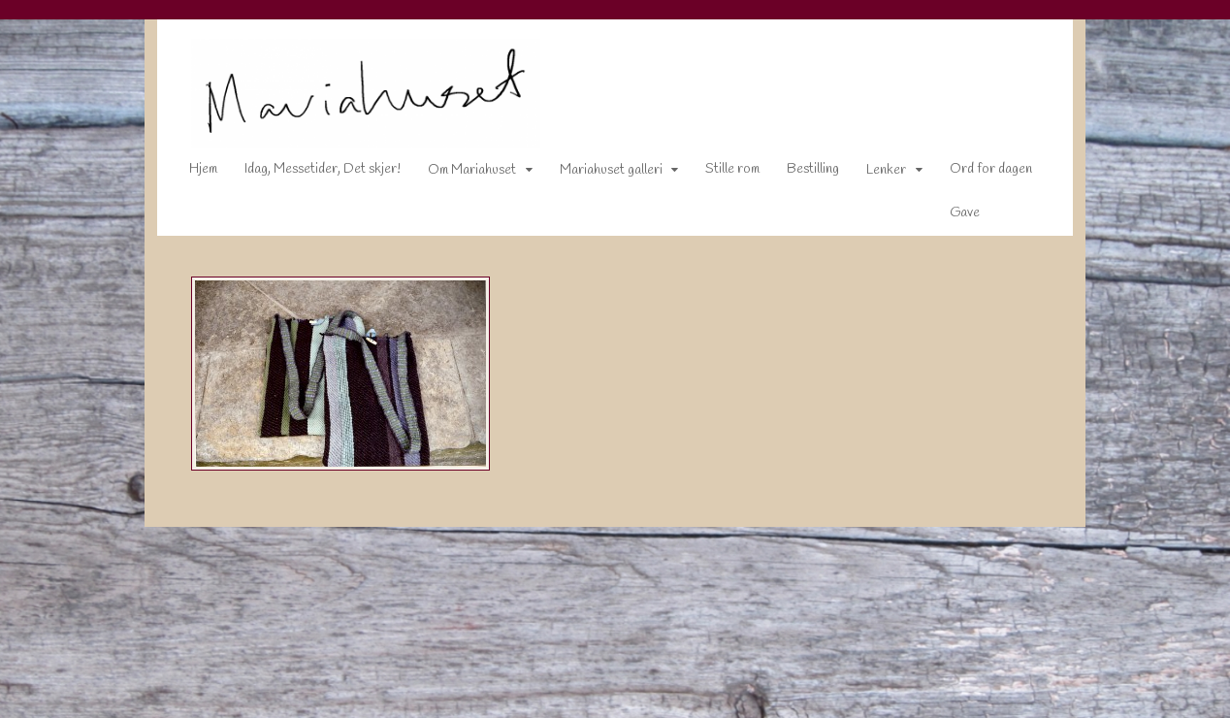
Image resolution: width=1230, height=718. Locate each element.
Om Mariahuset (459, 174)
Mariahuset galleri (598, 174)
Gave (952, 217)
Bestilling (800, 173)
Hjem (191, 173)
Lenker (873, 174)
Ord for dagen (978, 173)
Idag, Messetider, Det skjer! (310, 173)
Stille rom (720, 173)
